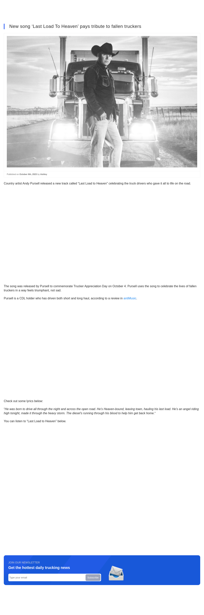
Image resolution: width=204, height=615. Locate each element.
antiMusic (130, 298)
